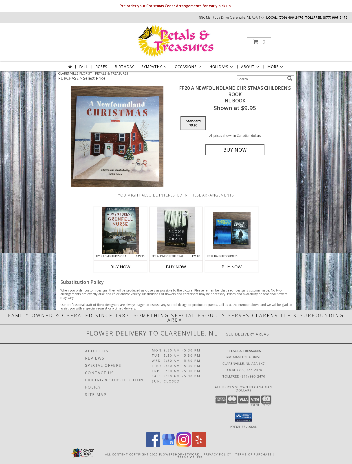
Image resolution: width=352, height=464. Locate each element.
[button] (259, 42)
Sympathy (154, 66)
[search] (290, 78)
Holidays (221, 66)
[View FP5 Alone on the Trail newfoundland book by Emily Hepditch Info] (176, 230)
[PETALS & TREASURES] (175, 40)
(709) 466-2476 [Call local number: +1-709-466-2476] (291, 17)
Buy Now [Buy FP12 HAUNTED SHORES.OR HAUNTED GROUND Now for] (232, 267)
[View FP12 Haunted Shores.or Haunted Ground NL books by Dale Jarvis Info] (232, 230)
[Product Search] (261, 79)
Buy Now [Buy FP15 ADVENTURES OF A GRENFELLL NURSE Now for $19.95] (120, 267)
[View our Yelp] (199, 445)
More (275, 66)
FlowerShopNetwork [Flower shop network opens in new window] (179, 454)
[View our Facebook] (153, 445)
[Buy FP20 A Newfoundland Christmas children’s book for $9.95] (234, 149)
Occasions (188, 66)
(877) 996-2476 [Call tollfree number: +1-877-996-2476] (335, 17)
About (250, 66)
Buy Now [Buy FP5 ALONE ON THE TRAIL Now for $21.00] (176, 267)
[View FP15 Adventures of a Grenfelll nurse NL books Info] (120, 230)
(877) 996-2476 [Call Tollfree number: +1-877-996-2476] (252, 376)
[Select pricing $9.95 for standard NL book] (193, 123)
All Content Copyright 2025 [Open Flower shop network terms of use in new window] (131, 454)
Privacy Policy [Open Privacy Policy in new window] (217, 454)
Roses (101, 66)
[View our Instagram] (183, 445)
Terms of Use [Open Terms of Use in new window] (190, 457)
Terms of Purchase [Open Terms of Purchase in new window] (253, 454)
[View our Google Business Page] (168, 445)
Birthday (124, 66)
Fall (83, 66)
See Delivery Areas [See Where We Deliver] (247, 334)
